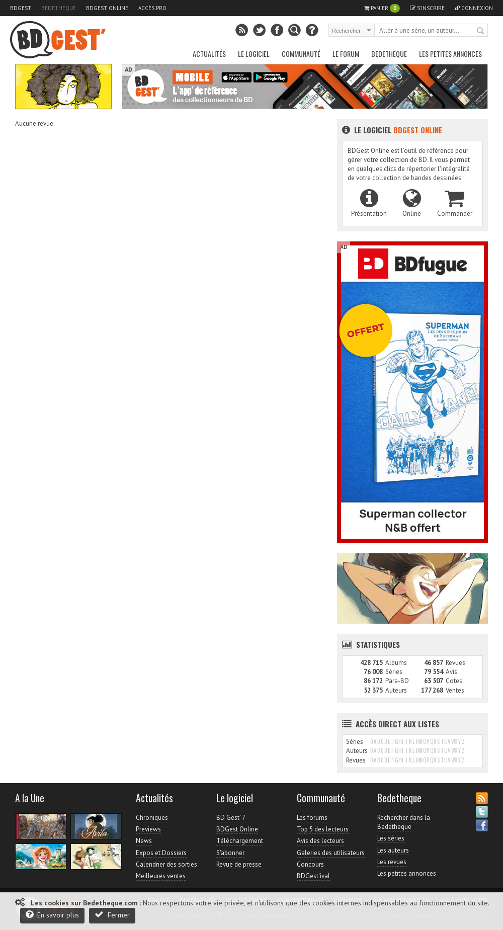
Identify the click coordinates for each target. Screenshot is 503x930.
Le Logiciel (254, 53)
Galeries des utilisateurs (331, 853)
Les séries (390, 838)
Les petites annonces (450, 53)
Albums (396, 662)
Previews (148, 829)
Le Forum (345, 53)
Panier (382, 8)
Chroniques (152, 817)
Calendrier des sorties (166, 864)
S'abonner (230, 853)
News (144, 840)
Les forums (312, 817)
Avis (451, 671)
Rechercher (481, 31)
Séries (393, 671)
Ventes (455, 690)
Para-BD (397, 681)
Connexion (474, 8)
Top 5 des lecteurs (323, 829)
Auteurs (396, 690)
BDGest (20, 8)
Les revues (391, 862)
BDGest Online (107, 8)
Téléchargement (239, 840)
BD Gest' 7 (230, 817)
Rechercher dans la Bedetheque (403, 822)
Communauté (301, 53)
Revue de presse (239, 864)
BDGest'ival (313, 876)
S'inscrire (427, 8)
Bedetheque (58, 8)
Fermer (112, 914)
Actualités (209, 53)
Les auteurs (393, 850)
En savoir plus (52, 914)
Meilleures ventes (161, 876)
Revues (455, 662)
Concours (310, 864)
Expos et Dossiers (161, 853)
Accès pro (152, 8)
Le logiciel (392, 129)
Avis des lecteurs (320, 840)
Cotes (454, 681)
